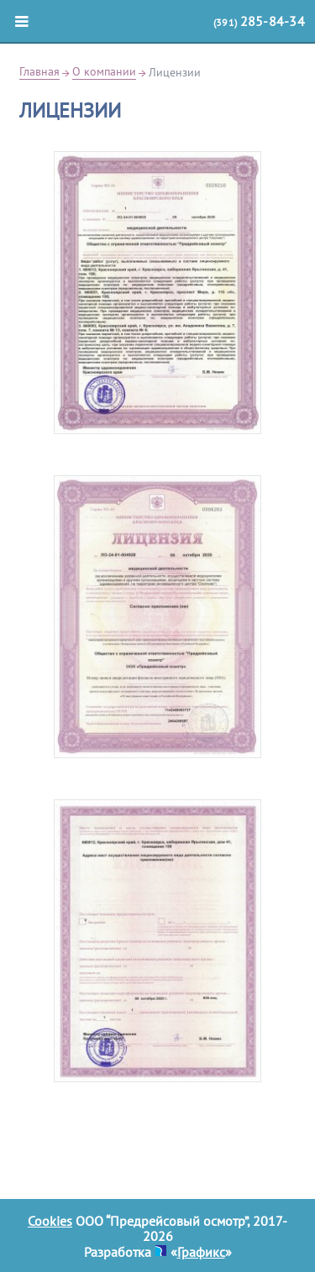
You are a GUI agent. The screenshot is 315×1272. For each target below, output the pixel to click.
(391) (259, 21)
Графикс (201, 1251)
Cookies (50, 1220)
